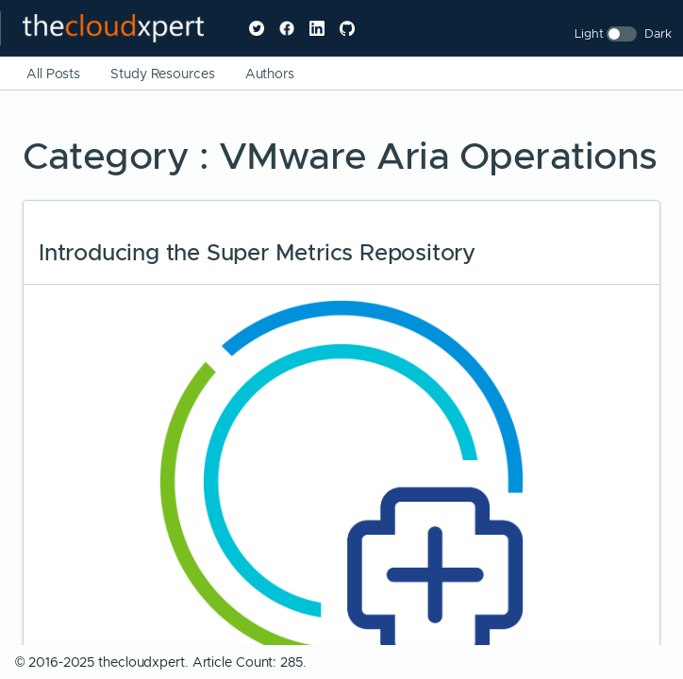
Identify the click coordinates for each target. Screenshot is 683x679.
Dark (658, 33)
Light (589, 33)
